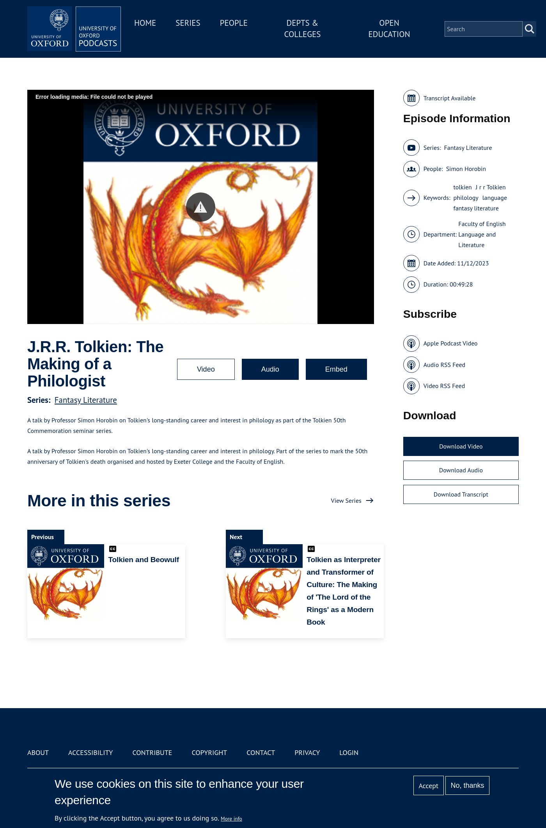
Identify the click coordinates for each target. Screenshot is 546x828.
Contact (260, 752)
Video (206, 369)
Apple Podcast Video (451, 343)
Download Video (460, 446)
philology (466, 197)
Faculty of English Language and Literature (481, 234)
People (234, 23)
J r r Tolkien (491, 187)
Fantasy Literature (86, 400)
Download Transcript (461, 494)
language (494, 197)
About (38, 752)
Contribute (152, 752)
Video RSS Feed (444, 386)
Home (145, 23)
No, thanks (467, 785)
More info (231, 818)
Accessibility (90, 752)
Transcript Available (450, 98)
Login (348, 752)
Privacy (307, 752)
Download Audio (461, 470)
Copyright (209, 752)
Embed (336, 369)
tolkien (463, 187)
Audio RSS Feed (444, 365)
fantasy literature (476, 208)
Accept (428, 785)
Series (188, 23)
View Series (346, 500)
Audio (270, 369)
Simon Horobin (466, 169)
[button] (200, 207)
